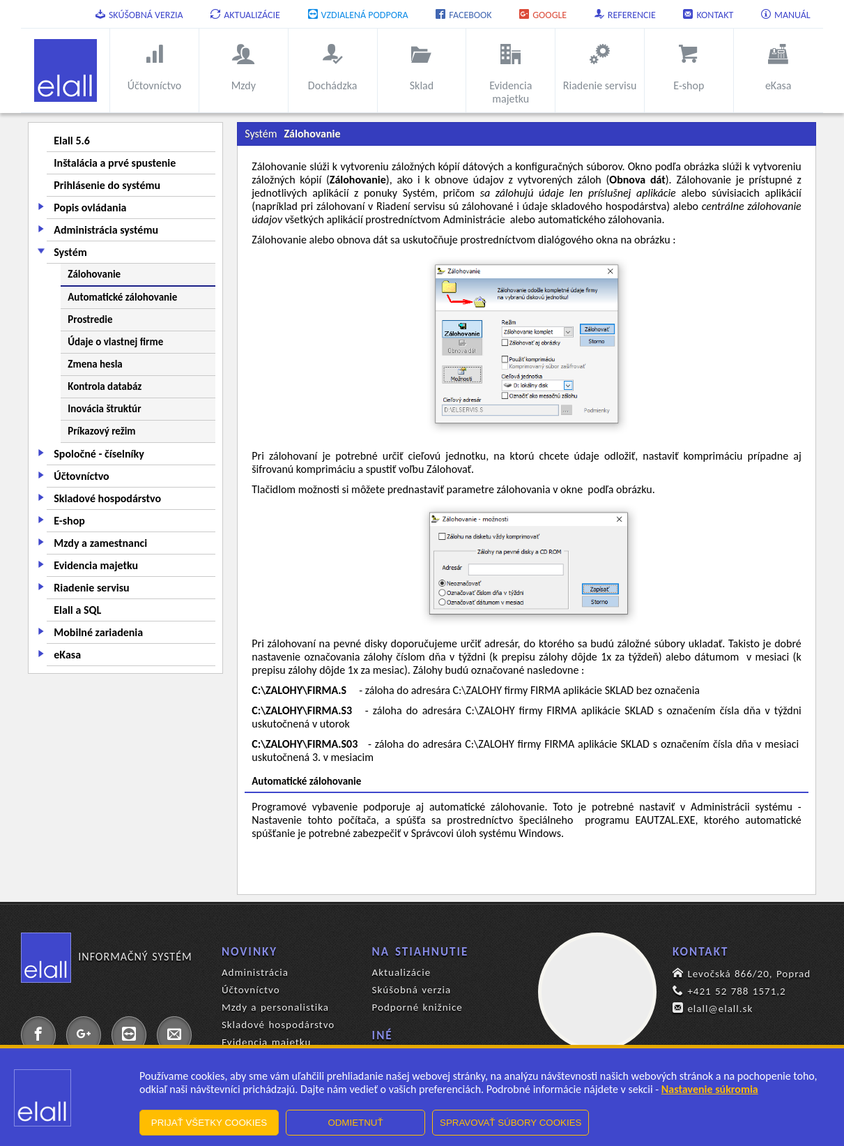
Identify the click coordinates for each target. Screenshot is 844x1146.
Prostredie (90, 319)
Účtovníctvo (81, 476)
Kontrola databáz (104, 386)
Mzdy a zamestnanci (100, 543)
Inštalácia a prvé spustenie (115, 162)
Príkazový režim (101, 431)
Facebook (463, 15)
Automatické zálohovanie (122, 297)
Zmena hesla (95, 364)
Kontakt (708, 15)
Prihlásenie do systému (107, 185)
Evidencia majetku (96, 565)
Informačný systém (106, 957)
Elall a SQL (77, 610)
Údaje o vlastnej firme (115, 341)
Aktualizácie (245, 15)
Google (543, 15)
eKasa (67, 654)
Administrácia (255, 972)
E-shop (69, 520)
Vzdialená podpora (358, 15)
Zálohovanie (94, 274)
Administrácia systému (106, 229)
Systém (70, 252)
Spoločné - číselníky (99, 453)
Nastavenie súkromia (709, 1089)
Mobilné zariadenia (98, 632)
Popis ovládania (90, 207)
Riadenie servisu (91, 587)
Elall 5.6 (72, 140)
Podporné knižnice (417, 1007)
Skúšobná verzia (139, 15)
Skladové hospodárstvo (107, 498)
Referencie (625, 15)
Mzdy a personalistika (275, 1007)
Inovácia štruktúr (104, 408)
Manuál (786, 15)
